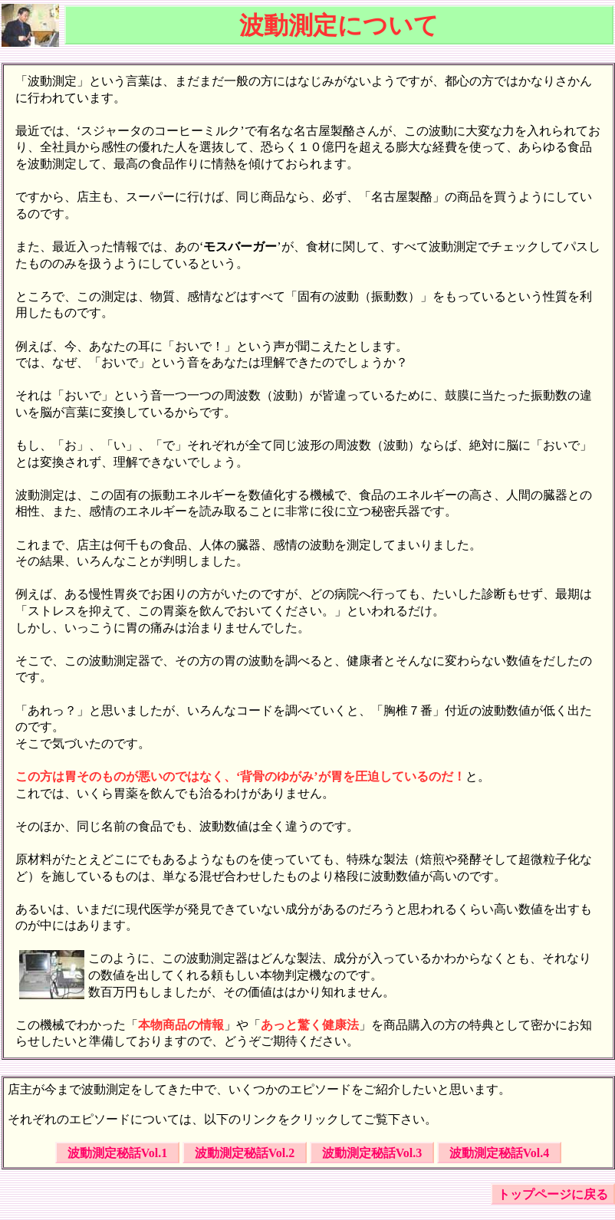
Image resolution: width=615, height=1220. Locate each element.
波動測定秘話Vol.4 (499, 1152)
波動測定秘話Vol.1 (117, 1152)
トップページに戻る (553, 1194)
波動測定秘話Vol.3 (372, 1152)
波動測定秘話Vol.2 (245, 1152)
